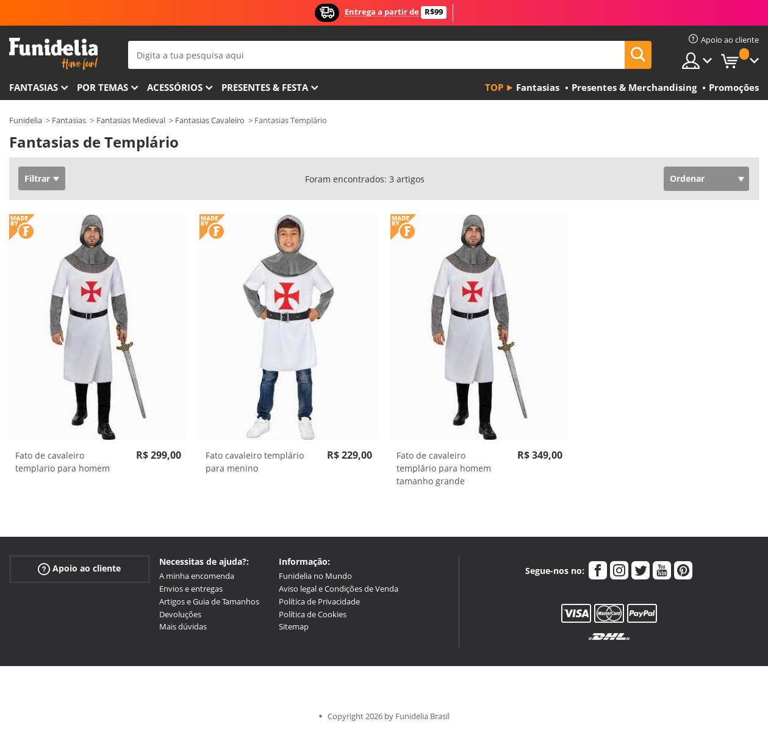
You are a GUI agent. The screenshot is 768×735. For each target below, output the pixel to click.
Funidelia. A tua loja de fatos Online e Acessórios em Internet (53, 54)
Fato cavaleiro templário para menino (255, 462)
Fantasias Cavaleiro (210, 120)
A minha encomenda (196, 575)
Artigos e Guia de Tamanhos (209, 601)
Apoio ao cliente (79, 568)
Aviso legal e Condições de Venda (338, 588)
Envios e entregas (191, 588)
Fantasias (69, 120)
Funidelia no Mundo (315, 575)
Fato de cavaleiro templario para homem (62, 462)
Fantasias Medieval (130, 120)
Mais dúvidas (183, 626)
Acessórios (175, 87)
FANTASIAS (33, 87)
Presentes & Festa (264, 87)
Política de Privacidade (319, 601)
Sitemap (294, 626)
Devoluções (180, 614)
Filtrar (37, 178)
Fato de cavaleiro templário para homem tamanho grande (444, 468)
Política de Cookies (312, 614)
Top (494, 87)
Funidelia (25, 120)
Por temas (102, 87)
